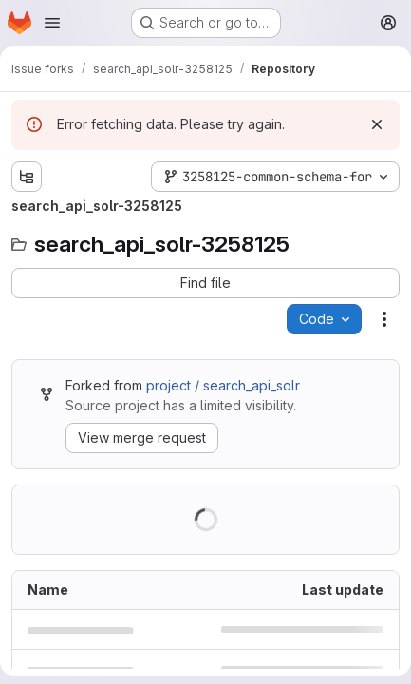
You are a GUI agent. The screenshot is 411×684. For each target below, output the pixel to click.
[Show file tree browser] (26, 177)
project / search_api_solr (223, 385)
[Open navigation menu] (52, 23)
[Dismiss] (376, 124)
